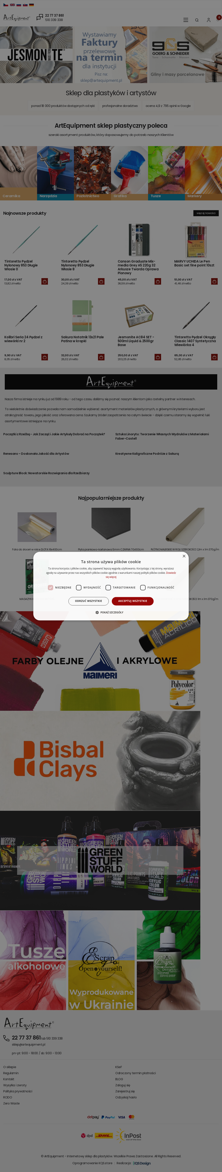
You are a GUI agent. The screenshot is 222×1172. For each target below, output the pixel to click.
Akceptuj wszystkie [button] (132, 601)
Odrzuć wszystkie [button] (88, 601)
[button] (111, 612)
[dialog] (111, 586)
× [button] (183, 556)
